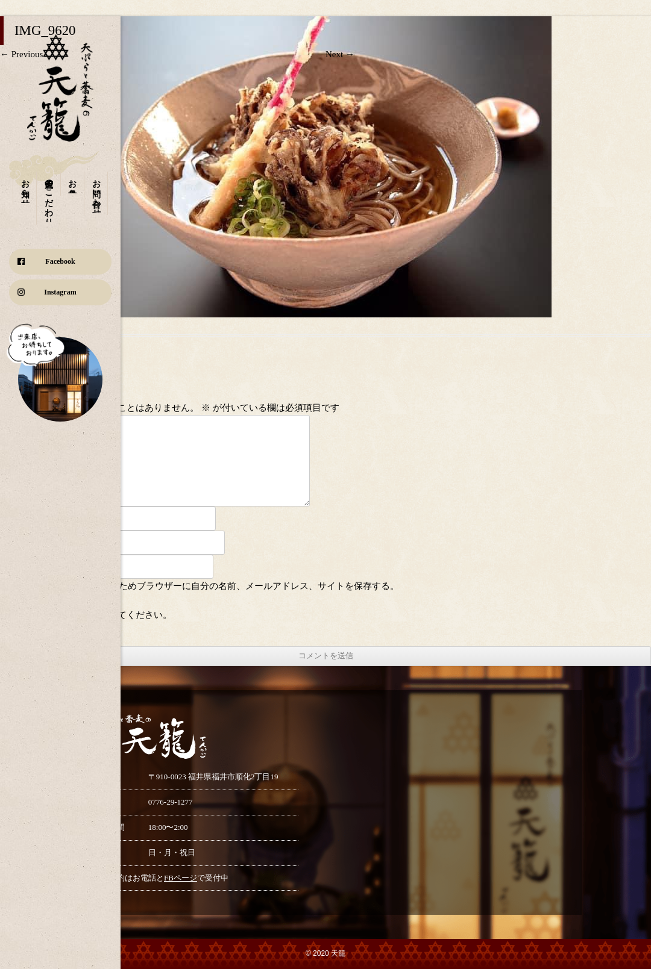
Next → (340, 54)
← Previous (21, 54)
